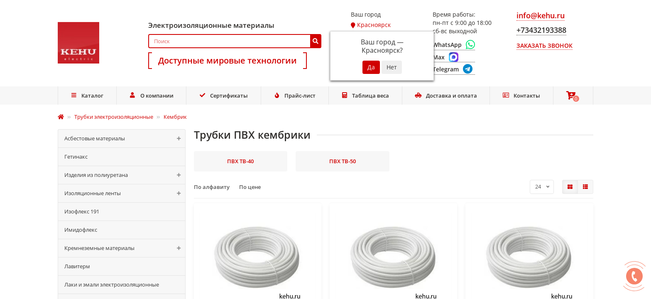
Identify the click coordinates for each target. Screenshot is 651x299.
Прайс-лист (294, 95)
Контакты (521, 95)
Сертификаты (223, 95)
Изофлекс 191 (81, 211)
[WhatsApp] (454, 44)
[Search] (234, 41)
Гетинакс (76, 156)
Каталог (87, 95)
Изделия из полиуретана (124, 175)
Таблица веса (365, 95)
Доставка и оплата (446, 95)
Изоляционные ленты (124, 193)
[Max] (454, 57)
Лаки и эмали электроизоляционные (111, 284)
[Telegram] (454, 69)
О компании (151, 95)
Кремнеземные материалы (124, 248)
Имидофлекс (80, 229)
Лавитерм (77, 266)
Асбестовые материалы (124, 138)
